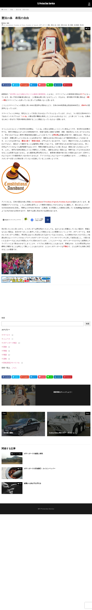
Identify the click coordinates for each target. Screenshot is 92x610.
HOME (5, 9)
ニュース (8, 339)
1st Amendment (8, 25)
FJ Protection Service (46, 4)
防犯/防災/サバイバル (13, 363)
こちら (14, 368)
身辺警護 (76, 25)
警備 (11, 9)
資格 (6, 359)
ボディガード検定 (11, 343)
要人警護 (70, 25)
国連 (6, 347)
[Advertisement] (46, 301)
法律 (58, 25)
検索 (3, 318)
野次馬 (82, 25)
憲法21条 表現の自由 (22, 9)
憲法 (49, 25)
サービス (8, 335)
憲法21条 (53, 25)
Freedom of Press (19, 25)
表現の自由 (64, 25)
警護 (8, 23)
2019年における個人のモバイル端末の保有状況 (27, 94)
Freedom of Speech (32, 25)
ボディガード (43, 25)
